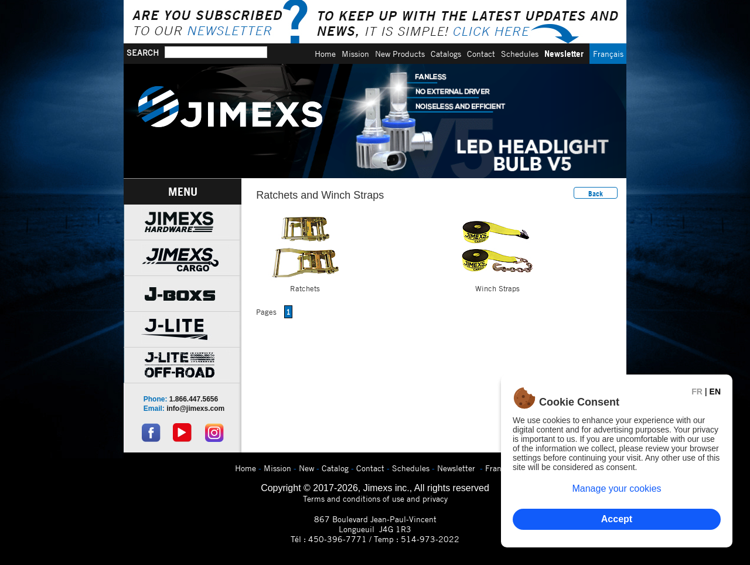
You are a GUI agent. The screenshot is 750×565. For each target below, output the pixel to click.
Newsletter (564, 53)
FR (697, 391)
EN (715, 391)
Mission (355, 54)
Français (608, 54)
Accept (616, 519)
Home (325, 54)
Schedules (519, 54)
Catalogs (446, 54)
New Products (400, 54)
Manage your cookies (616, 488)
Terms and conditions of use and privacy (375, 498)
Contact (481, 54)
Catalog (335, 468)
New (306, 468)
